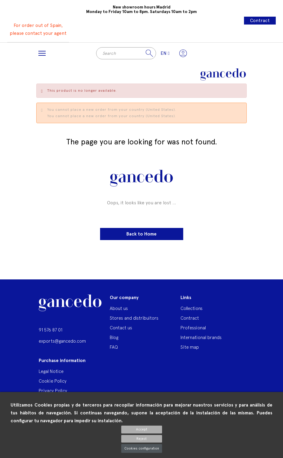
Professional (193, 327)
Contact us (121, 327)
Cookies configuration (141, 448)
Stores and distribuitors (134, 318)
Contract (260, 20)
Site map (190, 347)
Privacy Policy (53, 390)
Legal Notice (51, 371)
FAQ (114, 347)
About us (119, 308)
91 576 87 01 (50, 329)
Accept (141, 429)
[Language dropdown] (165, 53)
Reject (141, 439)
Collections (192, 308)
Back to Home (141, 234)
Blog (114, 337)
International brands (201, 337)
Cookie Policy (53, 381)
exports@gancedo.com (62, 341)
